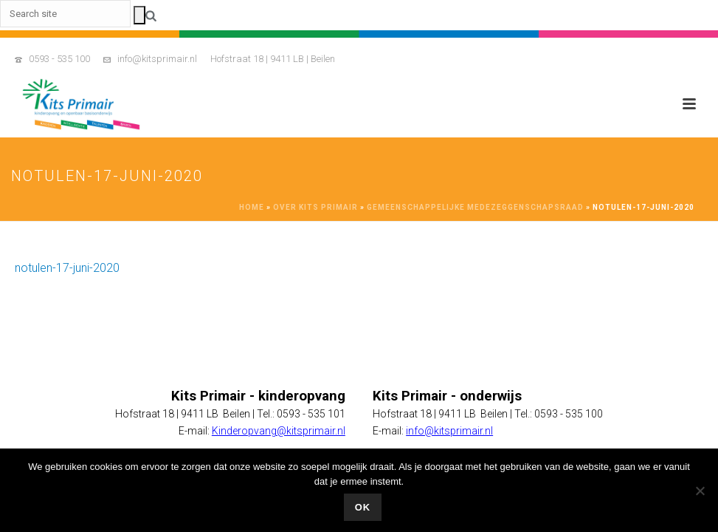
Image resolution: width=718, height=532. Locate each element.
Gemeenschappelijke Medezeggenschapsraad (475, 207)
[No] (699, 490)
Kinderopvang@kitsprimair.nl (278, 431)
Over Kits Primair (315, 207)
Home (251, 207)
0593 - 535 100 (59, 58)
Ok (363, 507)
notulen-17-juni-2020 (67, 268)
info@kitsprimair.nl (157, 58)
